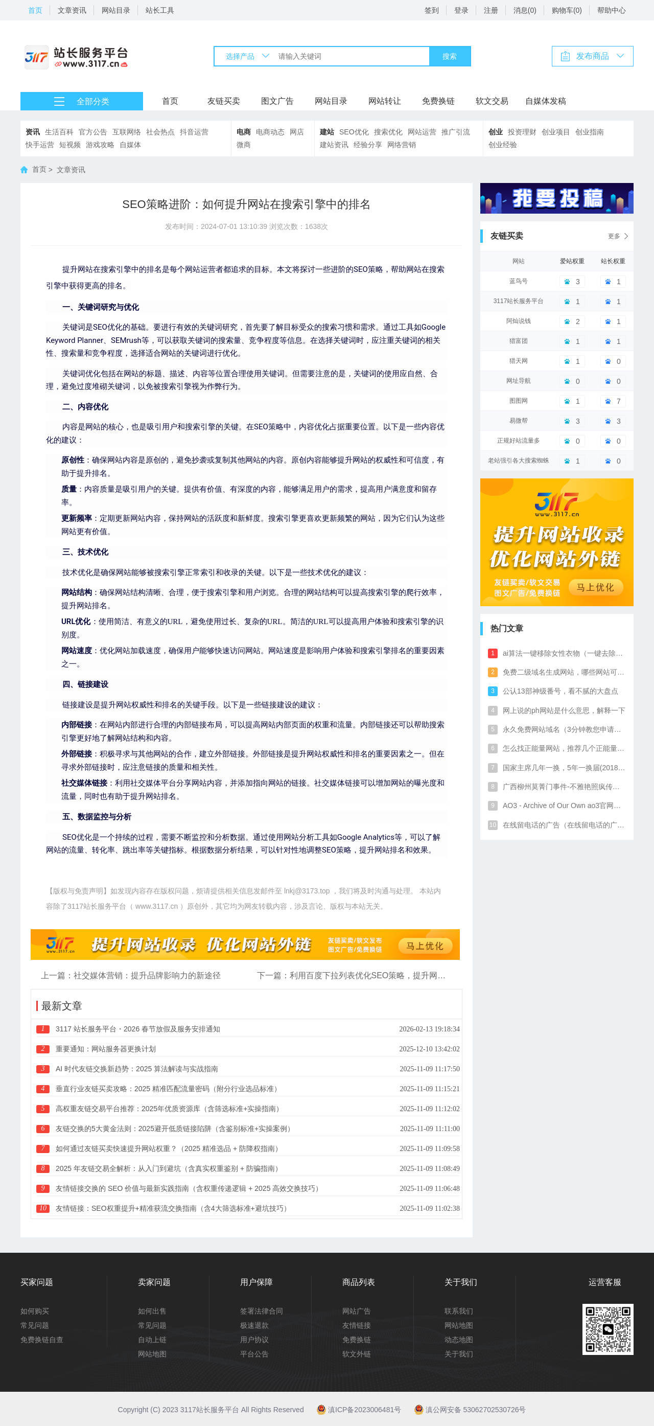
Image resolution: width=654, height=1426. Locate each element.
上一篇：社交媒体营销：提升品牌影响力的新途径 (131, 975)
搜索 (449, 56)
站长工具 (160, 10)
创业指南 (589, 132)
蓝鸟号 (518, 281)
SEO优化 (354, 132)
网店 (297, 132)
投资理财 (522, 132)
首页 (35, 10)
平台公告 (254, 1354)
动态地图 (459, 1340)
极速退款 (254, 1325)
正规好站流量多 (518, 440)
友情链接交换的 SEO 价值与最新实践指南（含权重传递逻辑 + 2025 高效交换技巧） (189, 1188)
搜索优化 (388, 132)
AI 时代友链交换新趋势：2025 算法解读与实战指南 (137, 1069)
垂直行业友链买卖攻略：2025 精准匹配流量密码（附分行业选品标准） (168, 1089)
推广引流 (455, 132)
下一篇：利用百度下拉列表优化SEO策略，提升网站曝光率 (355, 975)
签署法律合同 (261, 1311)
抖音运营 (194, 132)
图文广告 (277, 101)
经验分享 (368, 145)
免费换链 (438, 101)
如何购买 (34, 1311)
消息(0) (524, 10)
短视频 (70, 145)
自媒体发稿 (545, 101)
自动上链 (152, 1340)
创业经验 (502, 145)
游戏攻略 (100, 145)
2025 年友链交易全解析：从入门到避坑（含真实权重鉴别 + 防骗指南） (169, 1168)
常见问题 (34, 1325)
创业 (495, 132)
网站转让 (384, 101)
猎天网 (518, 360)
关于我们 (459, 1354)
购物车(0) (567, 10)
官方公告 (93, 132)
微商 (244, 145)
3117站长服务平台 (519, 301)
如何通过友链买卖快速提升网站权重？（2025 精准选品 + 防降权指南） (169, 1149)
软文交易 (492, 101)
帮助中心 (611, 10)
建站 (327, 132)
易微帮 (518, 420)
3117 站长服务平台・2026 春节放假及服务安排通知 (138, 1029)
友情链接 (356, 1325)
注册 (491, 10)
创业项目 (556, 132)
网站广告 (356, 1311)
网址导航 (518, 380)
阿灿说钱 (518, 321)
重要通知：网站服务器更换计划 (106, 1049)
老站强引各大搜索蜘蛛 (518, 460)
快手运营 (40, 145)
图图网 (518, 400)
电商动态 (270, 132)
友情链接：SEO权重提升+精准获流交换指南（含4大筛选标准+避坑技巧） (173, 1208)
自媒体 (130, 145)
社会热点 (160, 132)
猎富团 (518, 340)
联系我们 (459, 1311)
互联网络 (126, 132)
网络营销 (401, 145)
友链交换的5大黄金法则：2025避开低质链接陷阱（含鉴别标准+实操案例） (175, 1129)
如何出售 (152, 1311)
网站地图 (152, 1354)
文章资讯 (72, 10)
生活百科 (59, 132)
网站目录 (116, 10)
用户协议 (254, 1340)
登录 (461, 10)
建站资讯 (334, 145)
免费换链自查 (41, 1340)
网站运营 (422, 132)
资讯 (33, 132)
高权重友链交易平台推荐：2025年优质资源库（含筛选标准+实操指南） (169, 1109)
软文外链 (356, 1354)
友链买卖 (223, 101)
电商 (244, 132)
